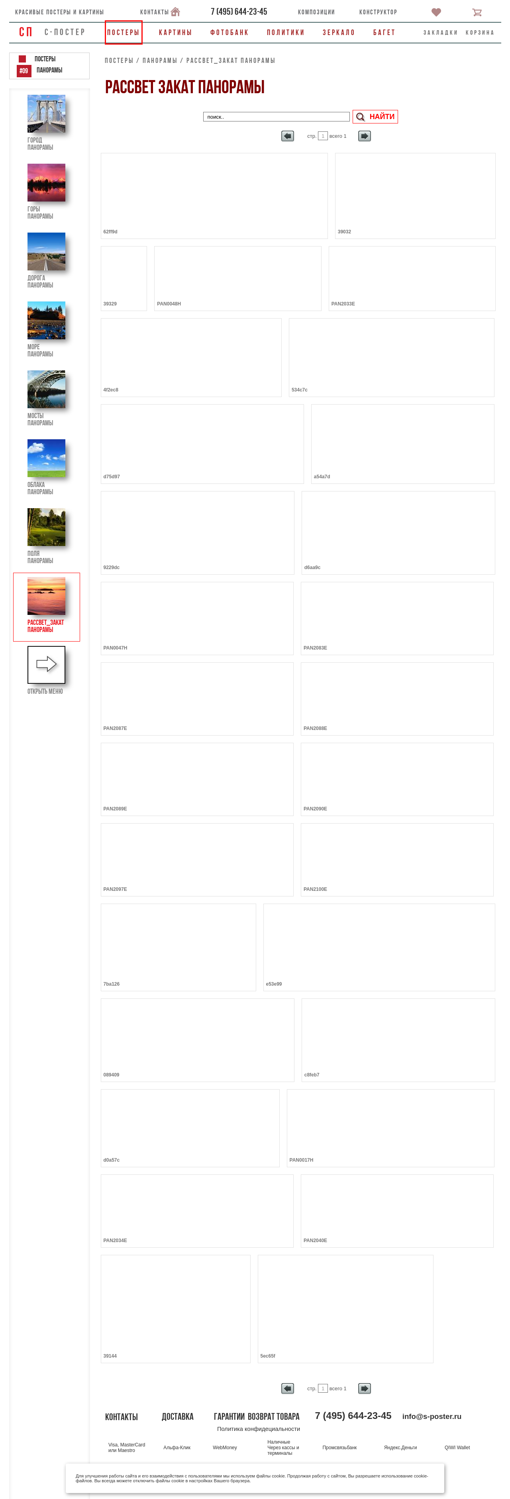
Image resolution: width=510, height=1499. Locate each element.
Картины (176, 32)
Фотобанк (229, 32)
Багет (384, 32)
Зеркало (339, 32)
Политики (286, 32)
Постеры (123, 32)
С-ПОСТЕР (65, 32)
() (239, 11)
